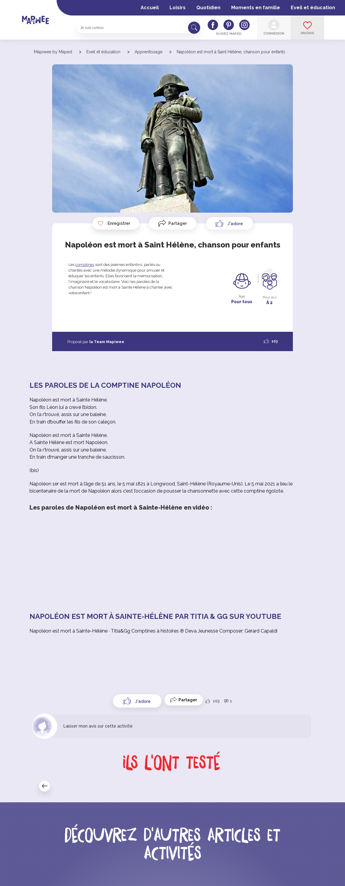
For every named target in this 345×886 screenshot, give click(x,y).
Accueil (150, 7)
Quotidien (208, 7)
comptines (84, 264)
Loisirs (178, 7)
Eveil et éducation (313, 7)
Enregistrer (113, 223)
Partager (177, 223)
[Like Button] (229, 223)
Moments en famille (255, 7)
